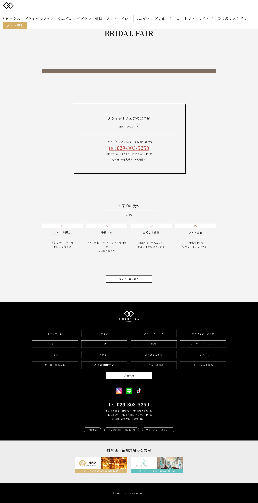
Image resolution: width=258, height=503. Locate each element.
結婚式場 (55, 365)
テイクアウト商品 (203, 365)
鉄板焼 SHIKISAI (104, 365)
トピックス (24, 5)
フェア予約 (202, 5)
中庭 (104, 344)
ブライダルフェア (44, 5)
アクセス (162, 5)
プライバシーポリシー (158, 429)
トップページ (55, 333)
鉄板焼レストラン (181, 5)
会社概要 (92, 429)
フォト (95, 5)
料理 (85, 5)
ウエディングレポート (125, 5)
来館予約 (129, 375)
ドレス (106, 5)
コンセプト (147, 5)
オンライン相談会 (154, 365)
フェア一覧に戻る (129, 279)
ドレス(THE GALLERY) (121, 429)
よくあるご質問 (153, 354)
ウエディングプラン (68, 5)
